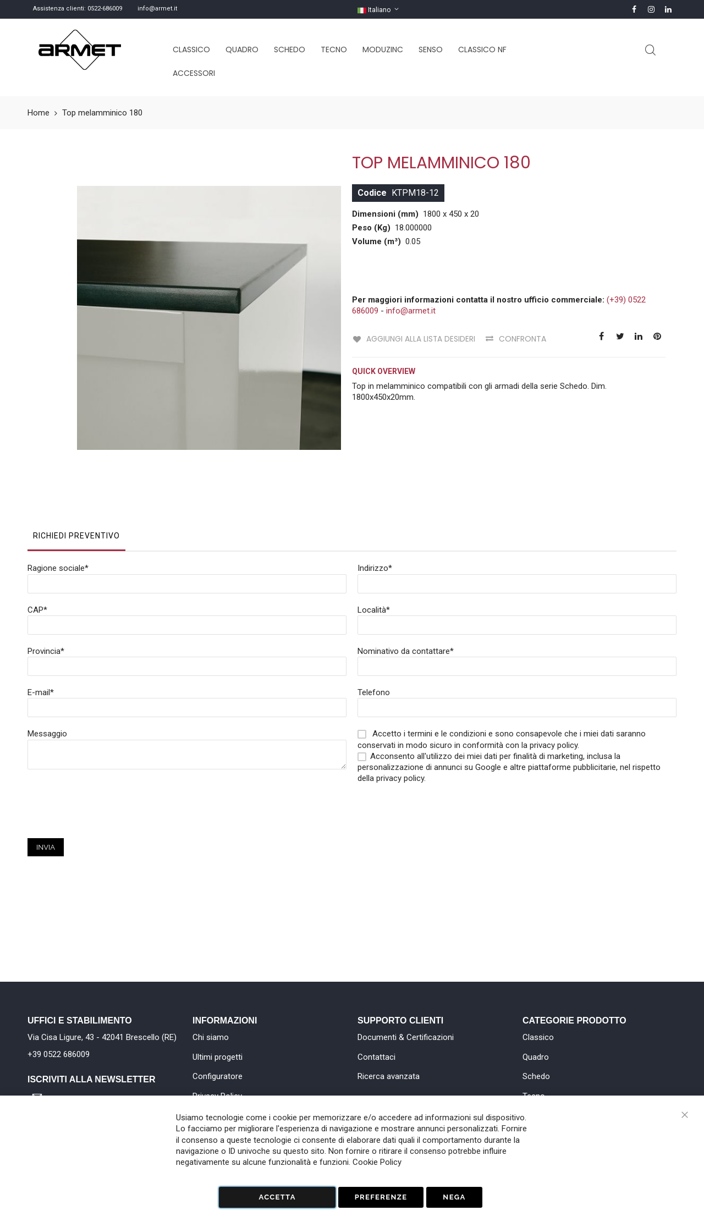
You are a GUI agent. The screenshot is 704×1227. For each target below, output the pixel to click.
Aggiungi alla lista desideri (420, 338)
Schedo (536, 1076)
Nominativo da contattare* (406, 593)
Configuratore (218, 1076)
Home (39, 113)
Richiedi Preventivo (76, 477)
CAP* (37, 552)
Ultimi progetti (218, 1057)
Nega (454, 1197)
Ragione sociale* (58, 510)
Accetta (276, 1197)
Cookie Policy (377, 1162)
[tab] (76, 480)
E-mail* (41, 634)
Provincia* (46, 593)
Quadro (535, 1057)
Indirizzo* (375, 510)
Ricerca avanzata (389, 1076)
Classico (538, 1037)
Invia (45, 789)
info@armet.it (157, 8)
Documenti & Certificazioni (406, 1037)
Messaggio (47, 675)
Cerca (650, 50)
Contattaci (376, 1057)
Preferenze (381, 1197)
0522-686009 (104, 8)
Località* (374, 552)
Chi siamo (211, 1037)
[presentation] (111, 758)
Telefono (374, 634)
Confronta (522, 338)
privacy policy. (401, 720)
